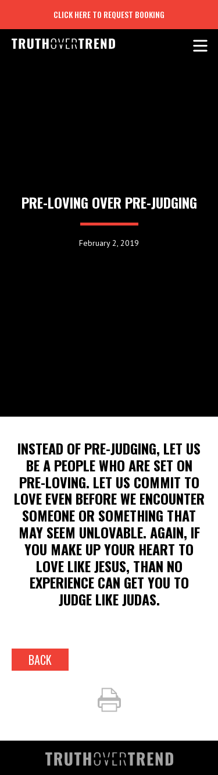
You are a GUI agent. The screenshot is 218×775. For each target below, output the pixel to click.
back (40, 659)
